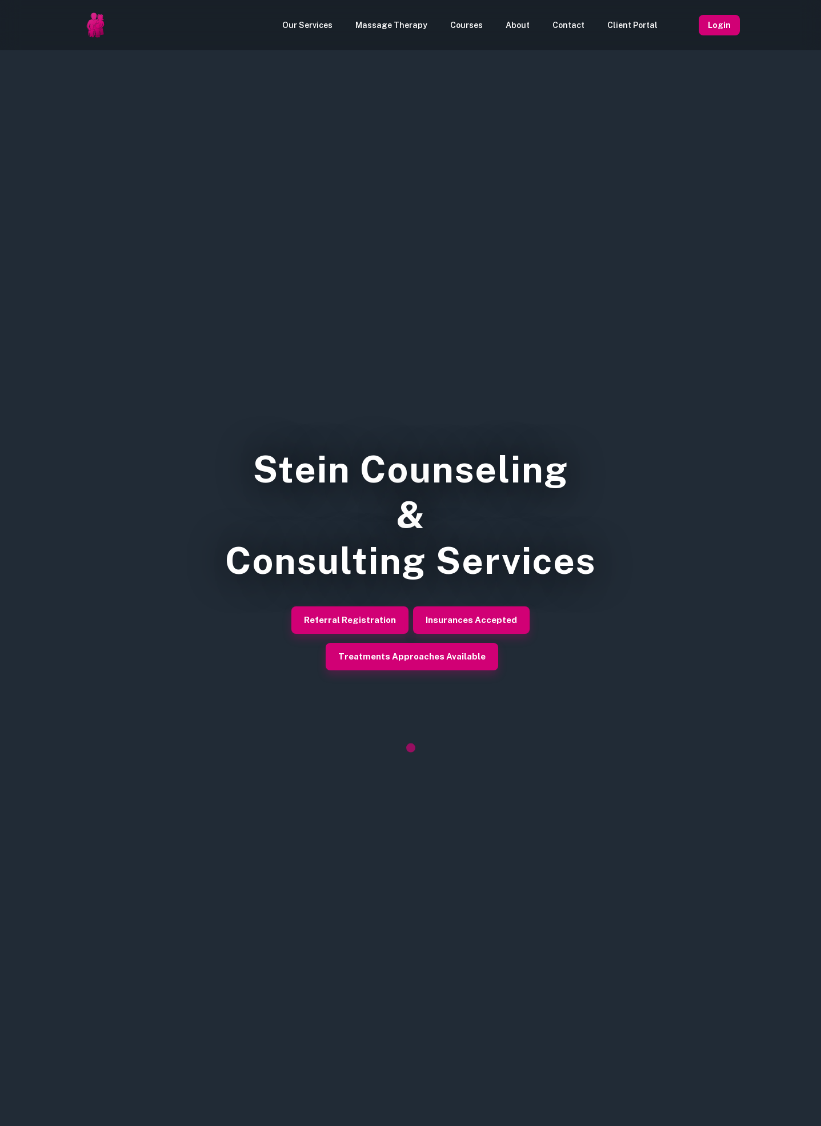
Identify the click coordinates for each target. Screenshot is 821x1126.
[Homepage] (95, 25)
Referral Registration (350, 620)
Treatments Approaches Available (412, 656)
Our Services (307, 25)
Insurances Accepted (471, 620)
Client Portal (632, 25)
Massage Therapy (391, 25)
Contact (568, 25)
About (518, 25)
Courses (466, 25)
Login (719, 25)
